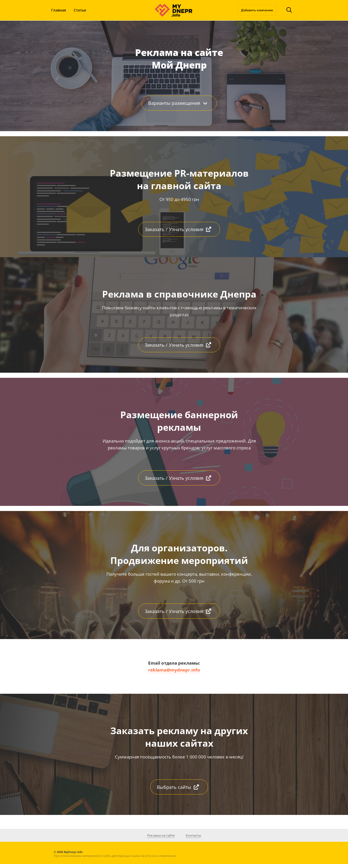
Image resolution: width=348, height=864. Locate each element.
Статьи (80, 10)
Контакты (193, 835)
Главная (58, 10)
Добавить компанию (257, 10)
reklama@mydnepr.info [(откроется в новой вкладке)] (174, 670)
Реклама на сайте (161, 835)
